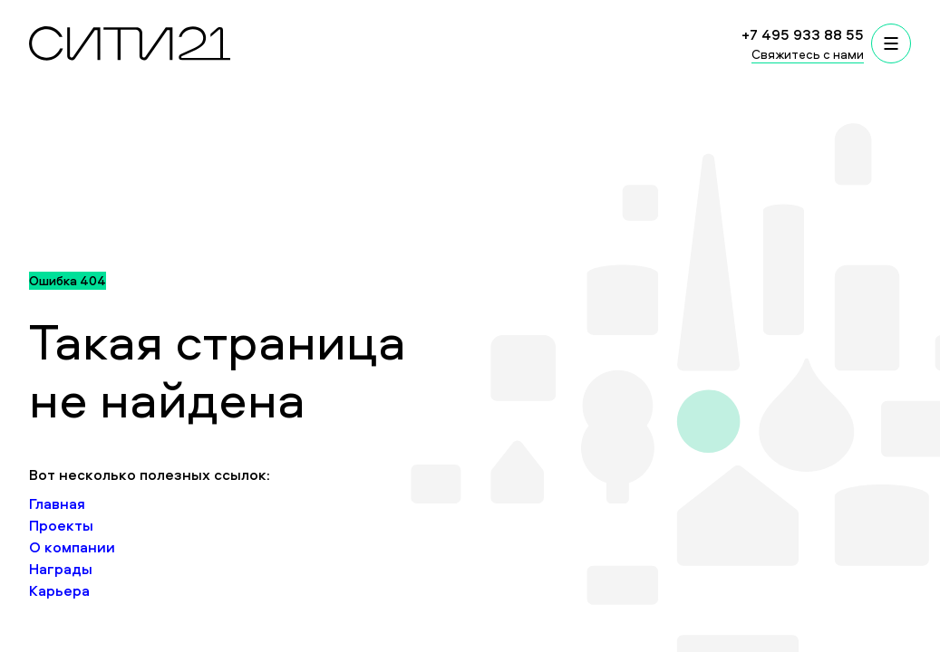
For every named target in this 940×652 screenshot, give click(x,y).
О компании (72, 547)
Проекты (61, 525)
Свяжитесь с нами (807, 53)
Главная (57, 503)
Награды (60, 569)
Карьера (59, 590)
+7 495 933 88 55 (802, 34)
